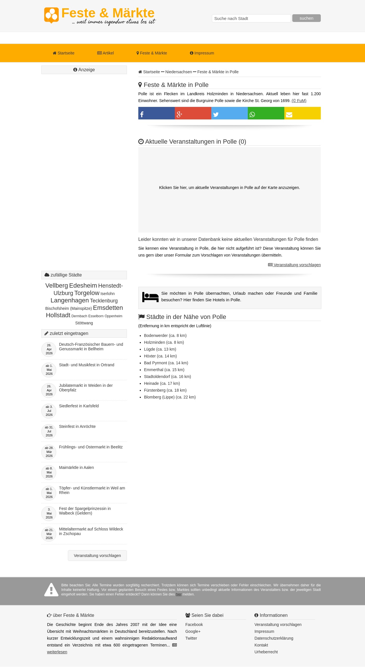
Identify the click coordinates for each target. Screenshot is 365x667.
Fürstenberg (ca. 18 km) (165, 390)
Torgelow (87, 292)
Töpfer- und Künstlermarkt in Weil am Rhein (92, 490)
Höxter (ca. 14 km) (160, 356)
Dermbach (79, 316)
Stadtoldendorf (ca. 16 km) (167, 376)
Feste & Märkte (108, 16)
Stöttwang (84, 323)
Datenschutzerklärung (273, 638)
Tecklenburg (104, 301)
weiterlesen (57, 652)
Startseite (63, 53)
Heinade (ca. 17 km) (162, 383)
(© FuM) (299, 100)
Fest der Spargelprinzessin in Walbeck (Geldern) (85, 510)
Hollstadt (58, 315)
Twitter (191, 638)
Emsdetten (108, 307)
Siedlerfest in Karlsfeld (79, 406)
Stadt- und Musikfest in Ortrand (86, 365)
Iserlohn (107, 293)
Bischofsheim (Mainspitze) (68, 308)
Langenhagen (69, 300)
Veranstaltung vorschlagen (294, 265)
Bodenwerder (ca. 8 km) (165, 335)
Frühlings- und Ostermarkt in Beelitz (91, 447)
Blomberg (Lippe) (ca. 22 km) (170, 397)
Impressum (202, 53)
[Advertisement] (84, 178)
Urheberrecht (266, 652)
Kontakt (261, 645)
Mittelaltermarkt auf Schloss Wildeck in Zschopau (91, 531)
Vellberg (56, 285)
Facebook (194, 624)
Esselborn (96, 316)
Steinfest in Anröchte (77, 426)
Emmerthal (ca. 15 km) (164, 369)
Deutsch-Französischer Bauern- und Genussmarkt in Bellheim (91, 346)
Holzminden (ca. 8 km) (164, 342)
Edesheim (83, 285)
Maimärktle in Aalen (76, 467)
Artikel (105, 53)
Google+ (192, 631)
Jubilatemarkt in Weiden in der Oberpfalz (86, 387)
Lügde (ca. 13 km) (160, 349)
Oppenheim (113, 316)
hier (179, 594)
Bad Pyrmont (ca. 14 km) (166, 363)
